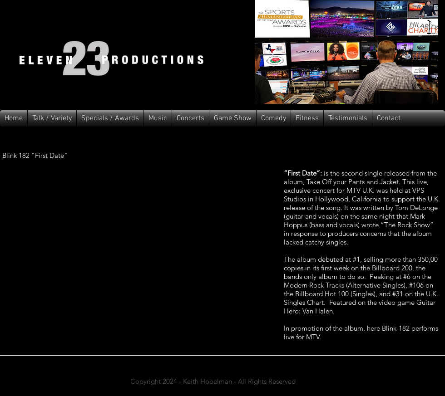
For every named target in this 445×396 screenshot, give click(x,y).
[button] (158, 118)
